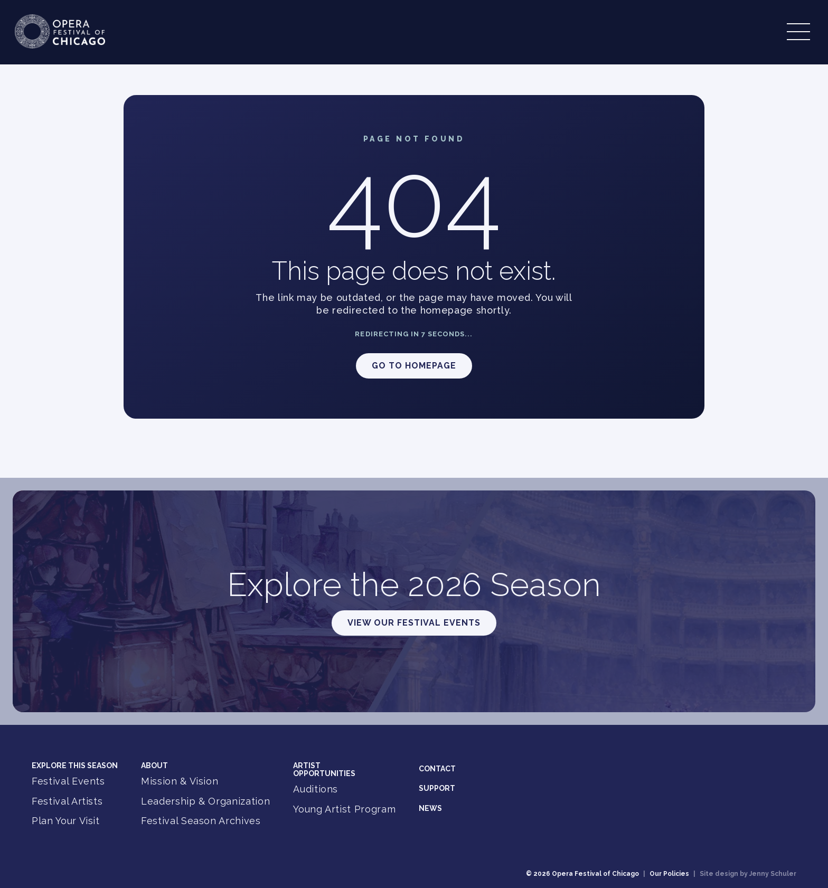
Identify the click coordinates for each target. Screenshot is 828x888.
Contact (437, 768)
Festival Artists (67, 801)
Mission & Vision (179, 781)
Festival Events (68, 781)
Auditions (315, 789)
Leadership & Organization (205, 801)
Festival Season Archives (201, 820)
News (430, 808)
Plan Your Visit (66, 820)
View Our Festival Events (414, 623)
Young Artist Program (344, 809)
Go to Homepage (414, 366)
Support (437, 788)
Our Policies (669, 873)
